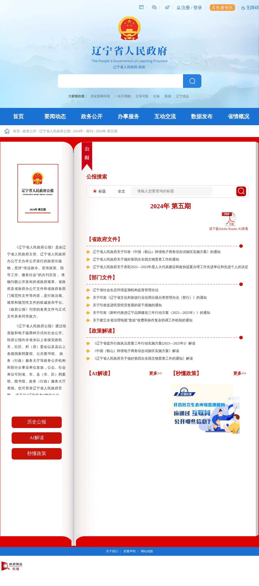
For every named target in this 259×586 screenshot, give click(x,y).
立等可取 (142, 96)
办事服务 (128, 116)
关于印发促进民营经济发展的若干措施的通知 (127, 305)
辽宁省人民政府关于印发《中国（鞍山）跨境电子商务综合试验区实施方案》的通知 (157, 252)
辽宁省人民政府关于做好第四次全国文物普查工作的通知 (136, 259)
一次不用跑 (123, 96)
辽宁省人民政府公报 (54, 131)
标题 (99, 191)
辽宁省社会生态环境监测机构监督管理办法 (125, 290)
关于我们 (112, 551)
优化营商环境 (100, 96)
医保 (168, 96)
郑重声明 (129, 551)
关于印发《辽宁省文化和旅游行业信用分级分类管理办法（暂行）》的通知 (150, 297)
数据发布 (202, 116)
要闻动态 (55, 116)
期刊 (89, 131)
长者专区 (222, 7)
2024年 (78, 131)
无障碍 (252, 7)
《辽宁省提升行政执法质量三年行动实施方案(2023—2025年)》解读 (144, 343)
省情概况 (238, 116)
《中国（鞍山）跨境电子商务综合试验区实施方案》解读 (136, 351)
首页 (18, 116)
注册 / (187, 7)
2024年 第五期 (106, 131)
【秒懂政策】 (186, 373)
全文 (118, 191)
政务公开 (92, 116)
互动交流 (165, 116)
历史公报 (36, 422)
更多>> (155, 373)
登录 (197, 7)
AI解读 (36, 437)
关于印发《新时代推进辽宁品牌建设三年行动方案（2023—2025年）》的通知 (151, 312)
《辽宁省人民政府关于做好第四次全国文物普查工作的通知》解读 (143, 358)
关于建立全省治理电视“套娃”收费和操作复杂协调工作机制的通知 (143, 320)
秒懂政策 (36, 453)
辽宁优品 (182, 96)
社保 (156, 96)
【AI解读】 (99, 373)
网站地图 (147, 551)
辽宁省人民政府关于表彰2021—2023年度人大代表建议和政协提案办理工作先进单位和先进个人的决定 (170, 267)
